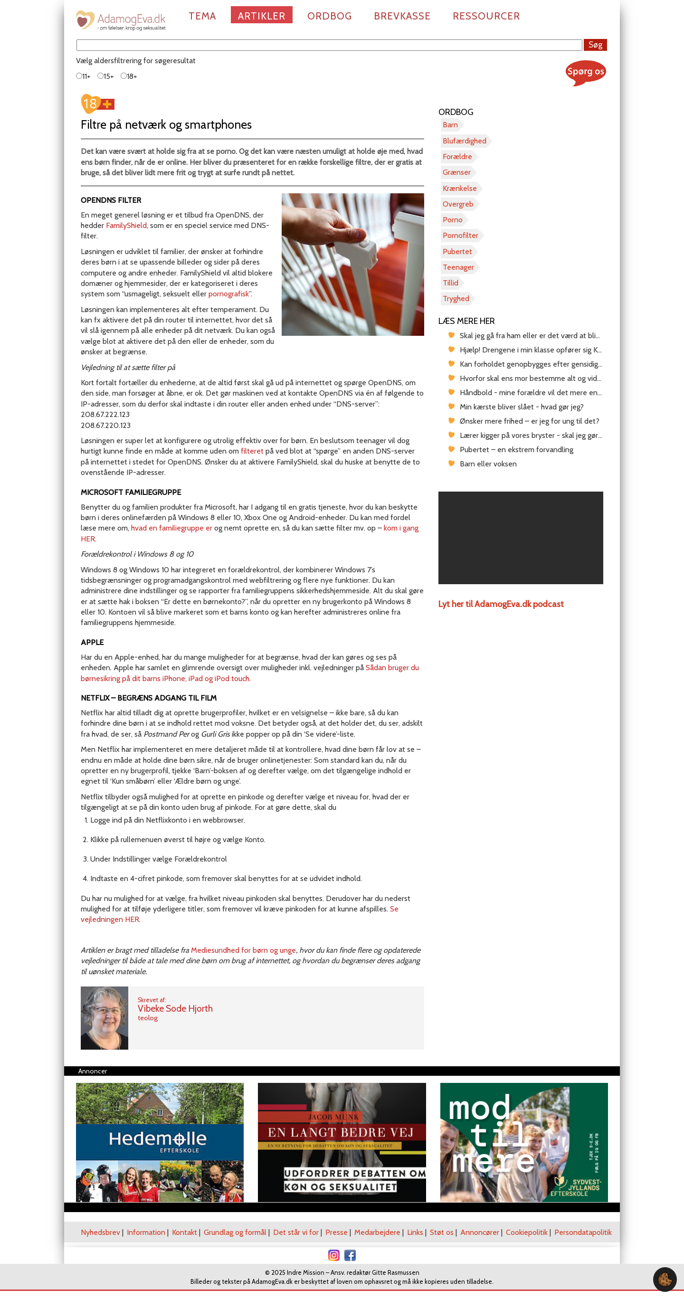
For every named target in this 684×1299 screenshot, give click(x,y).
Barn (450, 124)
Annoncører (479, 1232)
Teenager (458, 267)
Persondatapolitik (583, 1232)
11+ (83, 76)
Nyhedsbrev (100, 1232)
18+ (129, 76)
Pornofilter (460, 235)
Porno (453, 219)
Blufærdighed (464, 140)
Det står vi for (296, 1232)
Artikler (261, 16)
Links (415, 1232)
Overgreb (458, 204)
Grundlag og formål (235, 1232)
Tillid (450, 282)
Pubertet (457, 251)
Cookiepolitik (527, 1232)
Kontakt (184, 1232)
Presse (336, 1232)
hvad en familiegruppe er (171, 527)
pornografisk (229, 293)
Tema (202, 16)
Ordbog (329, 16)
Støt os (442, 1232)
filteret (252, 450)
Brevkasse (402, 16)
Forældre (457, 156)
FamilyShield (125, 225)
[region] (520, 538)
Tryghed (456, 298)
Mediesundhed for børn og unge (243, 950)
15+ (105, 76)
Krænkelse (460, 188)
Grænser (457, 172)
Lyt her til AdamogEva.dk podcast (501, 604)
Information (146, 1232)
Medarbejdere (377, 1232)
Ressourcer (486, 16)
